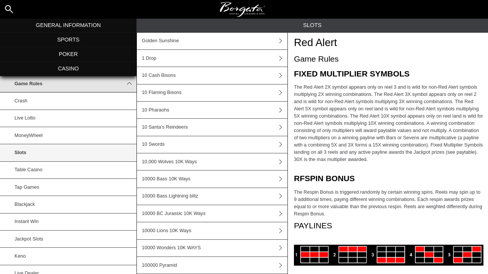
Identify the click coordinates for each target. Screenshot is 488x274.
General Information (68, 25)
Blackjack (24, 204)
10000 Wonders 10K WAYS (214, 248)
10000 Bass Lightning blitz (214, 196)
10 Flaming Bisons (214, 92)
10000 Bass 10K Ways (214, 178)
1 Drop (214, 58)
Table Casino (28, 169)
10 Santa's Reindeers (214, 127)
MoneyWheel (28, 135)
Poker (68, 54)
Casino (68, 68)
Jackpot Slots (28, 239)
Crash (20, 101)
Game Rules (75, 83)
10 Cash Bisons (214, 75)
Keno (20, 256)
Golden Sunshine (214, 41)
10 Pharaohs (214, 110)
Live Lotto (24, 118)
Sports (68, 40)
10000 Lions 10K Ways (214, 230)
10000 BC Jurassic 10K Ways (214, 213)
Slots (20, 152)
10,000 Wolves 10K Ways (214, 161)
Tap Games (26, 187)
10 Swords (214, 144)
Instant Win (26, 221)
